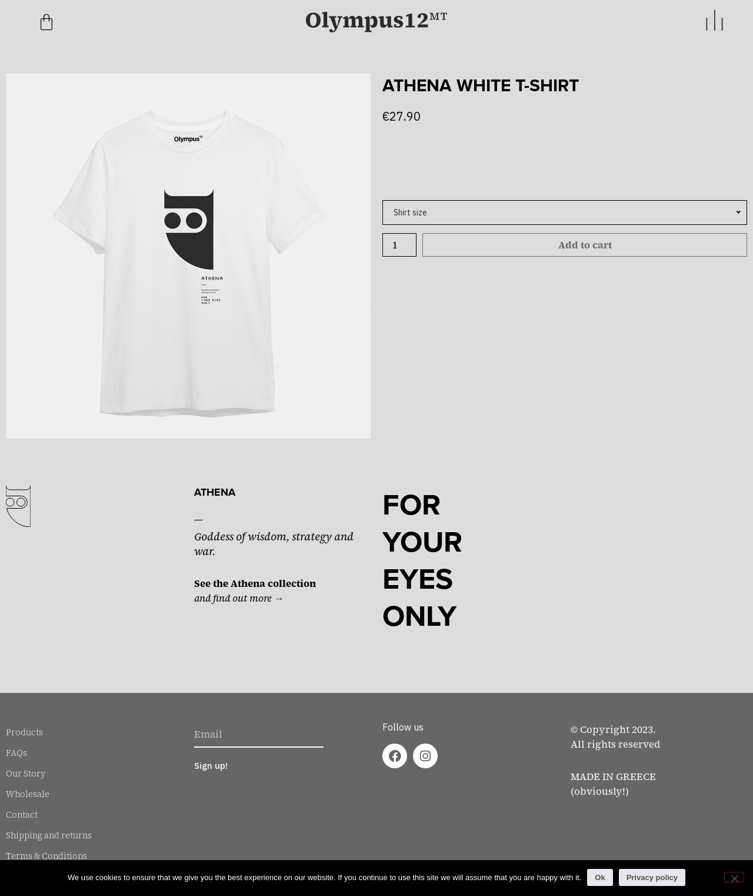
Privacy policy (652, 877)
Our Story (26, 773)
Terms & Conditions (46, 856)
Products (24, 732)
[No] (734, 877)
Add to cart (585, 244)
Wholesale (27, 794)
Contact (22, 815)
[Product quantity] (399, 245)
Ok (600, 877)
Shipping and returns (49, 835)
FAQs (16, 753)
